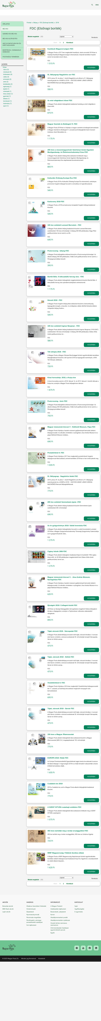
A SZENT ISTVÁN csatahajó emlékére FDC (64, 807)
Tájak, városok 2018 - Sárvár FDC (60, 709)
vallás (5, 77)
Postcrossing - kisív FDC (57, 401)
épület (5, 89)
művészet (6, 72)
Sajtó (76, 906)
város (5, 69)
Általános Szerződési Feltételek (36, 906)
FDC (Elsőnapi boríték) (47, 22)
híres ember (7, 94)
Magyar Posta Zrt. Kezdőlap (8, 5)
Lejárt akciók (6, 912)
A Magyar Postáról (56, 906)
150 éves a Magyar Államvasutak (60, 734)
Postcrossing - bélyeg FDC (58, 251)
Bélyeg (35, 22)
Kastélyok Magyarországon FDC (60, 49)
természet (6, 101)
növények (6, 91)
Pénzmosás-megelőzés (33, 917)
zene (4, 81)
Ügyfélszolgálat (79, 909)
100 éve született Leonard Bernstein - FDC (64, 225)
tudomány (6, 103)
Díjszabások (30, 912)
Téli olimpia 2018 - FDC (56, 352)
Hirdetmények (31, 909)
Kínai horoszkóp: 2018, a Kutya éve (61, 378)
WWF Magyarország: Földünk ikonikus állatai (65, 853)
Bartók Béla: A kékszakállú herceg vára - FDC (65, 277)
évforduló (6, 79)
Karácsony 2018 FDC (55, 202)
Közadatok (41, 958)
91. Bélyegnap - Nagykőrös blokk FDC (62, 476)
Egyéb (52, 933)
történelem (6, 74)
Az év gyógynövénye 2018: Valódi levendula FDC (67, 526)
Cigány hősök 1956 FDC (57, 551)
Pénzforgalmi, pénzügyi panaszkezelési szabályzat (34, 921)
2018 (57, 22)
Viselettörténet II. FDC (56, 683)
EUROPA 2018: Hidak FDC (57, 758)
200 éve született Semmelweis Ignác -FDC (64, 502)
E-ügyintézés (79, 912)
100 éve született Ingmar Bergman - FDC (63, 326)
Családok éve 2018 (55, 784)
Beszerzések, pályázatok (58, 912)
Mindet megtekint (33, 36)
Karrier (52, 914)
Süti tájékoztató (31, 925)
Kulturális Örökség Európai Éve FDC (62, 178)
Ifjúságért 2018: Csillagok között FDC (62, 605)
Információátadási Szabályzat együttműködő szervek (59, 929)
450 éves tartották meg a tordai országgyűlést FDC (67, 831)
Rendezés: (95, 37)
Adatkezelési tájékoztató (58, 909)
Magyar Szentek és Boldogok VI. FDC (62, 124)
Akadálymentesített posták (59, 917)
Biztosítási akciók (7, 906)
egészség (6, 86)
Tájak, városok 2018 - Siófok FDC (60, 657)
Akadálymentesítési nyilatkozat (60, 920)
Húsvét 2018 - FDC (54, 300)
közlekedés (6, 84)
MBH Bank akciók (8, 909)
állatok (5, 98)
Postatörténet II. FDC (55, 453)
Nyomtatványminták (32, 914)
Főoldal (29, 22)
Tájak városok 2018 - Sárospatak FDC (62, 631)
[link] (8, 947)
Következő (69, 42)
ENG (97, 5)
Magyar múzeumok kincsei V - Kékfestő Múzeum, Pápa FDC (71, 427)
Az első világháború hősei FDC (59, 100)
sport (5, 106)
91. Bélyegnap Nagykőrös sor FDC (61, 75)
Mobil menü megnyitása (3, 12)
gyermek (6, 96)
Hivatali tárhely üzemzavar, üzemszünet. (58, 924)
